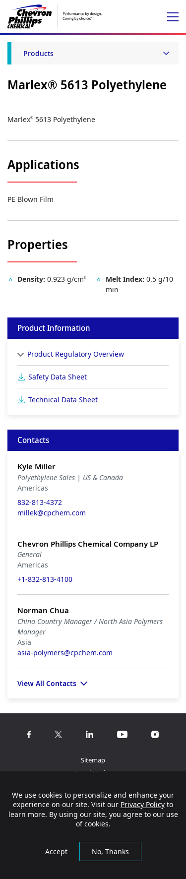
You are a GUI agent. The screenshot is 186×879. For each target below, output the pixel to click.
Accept (56, 851)
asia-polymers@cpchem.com (65, 652)
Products (38, 53)
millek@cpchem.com (51, 512)
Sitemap (93, 759)
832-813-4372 (39, 502)
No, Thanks (110, 851)
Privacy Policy (143, 804)
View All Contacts (46, 683)
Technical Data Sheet (63, 399)
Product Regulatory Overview (75, 354)
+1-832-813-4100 (44, 579)
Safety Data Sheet (57, 376)
